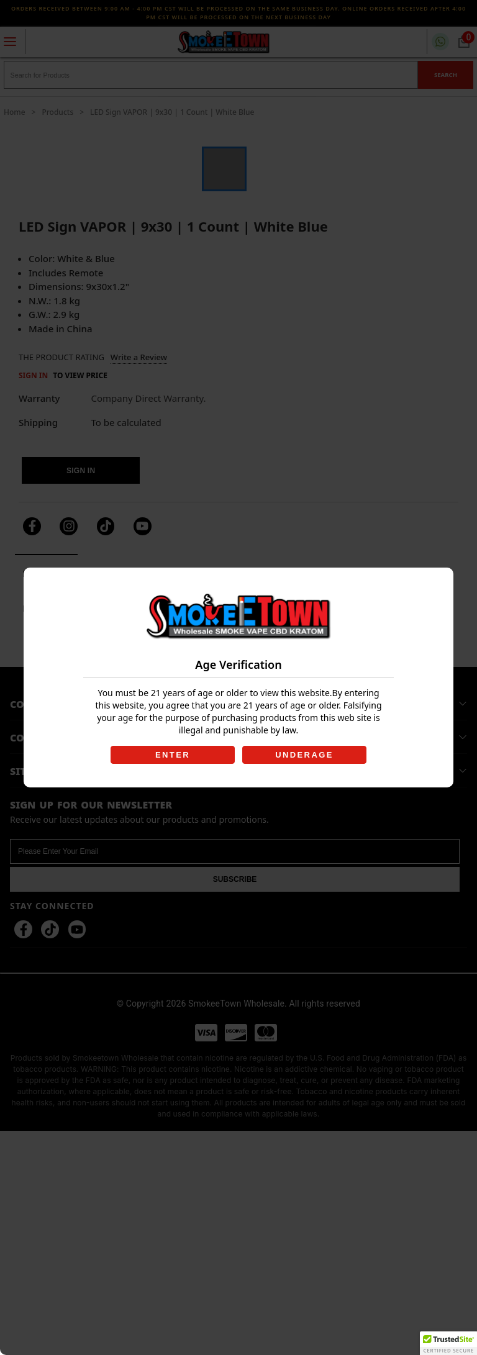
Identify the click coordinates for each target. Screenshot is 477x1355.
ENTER (172, 754)
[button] (448, 1343)
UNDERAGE (304, 754)
